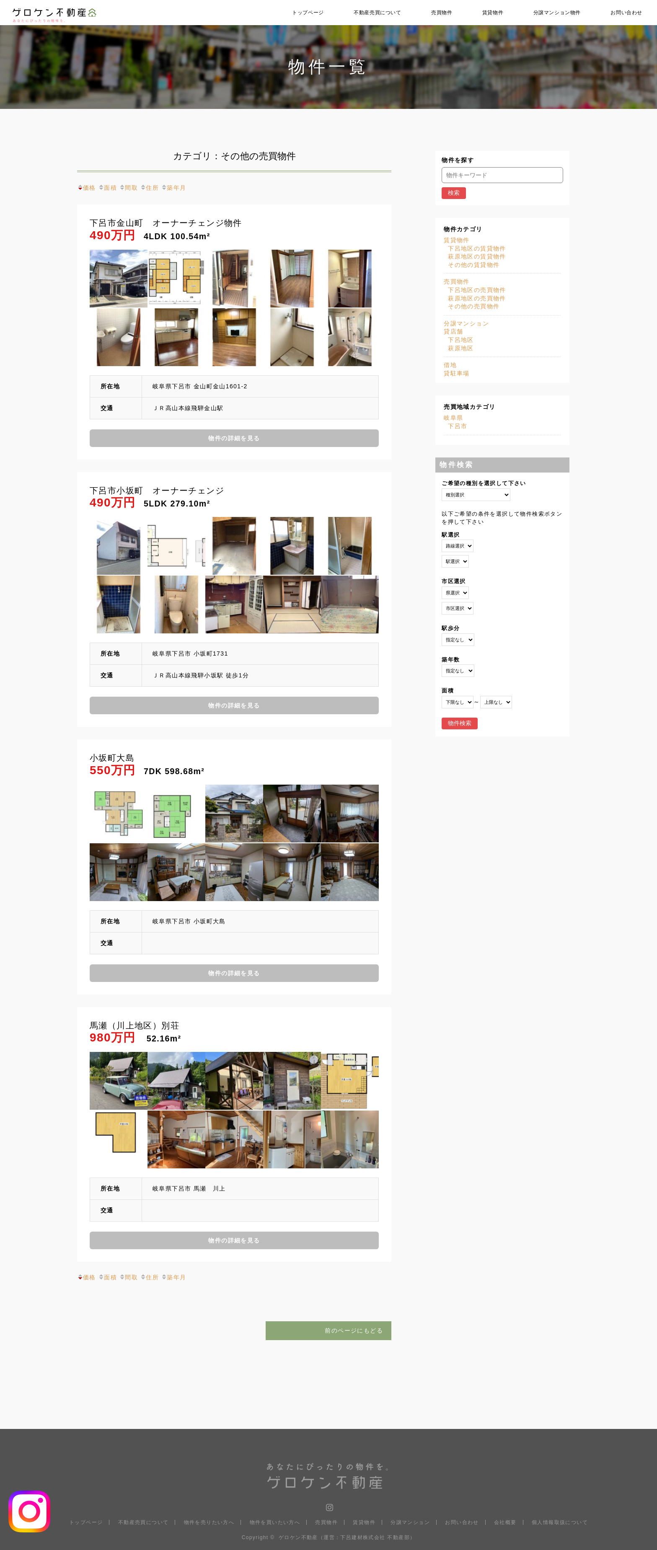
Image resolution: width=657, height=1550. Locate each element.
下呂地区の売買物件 (477, 290)
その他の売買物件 (473, 306)
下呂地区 (461, 339)
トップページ (308, 13)
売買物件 (441, 13)
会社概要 (505, 1522)
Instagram (328, 1505)
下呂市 (457, 426)
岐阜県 (453, 417)
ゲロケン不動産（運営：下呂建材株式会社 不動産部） (347, 1537)
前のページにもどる (354, 1330)
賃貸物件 (492, 13)
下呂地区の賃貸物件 (477, 248)
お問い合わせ (626, 13)
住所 (149, 187)
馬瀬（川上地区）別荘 (134, 1025)
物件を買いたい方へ (275, 1522)
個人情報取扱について (560, 1522)
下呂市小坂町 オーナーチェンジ (157, 490)
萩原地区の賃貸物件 (477, 256)
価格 (86, 187)
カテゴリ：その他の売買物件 (234, 156)
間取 (128, 187)
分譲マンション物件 (557, 13)
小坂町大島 (112, 758)
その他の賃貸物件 (473, 264)
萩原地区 (461, 348)
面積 (107, 187)
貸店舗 (453, 331)
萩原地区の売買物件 (477, 298)
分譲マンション (466, 323)
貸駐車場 (457, 373)
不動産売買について (377, 13)
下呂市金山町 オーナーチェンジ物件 (166, 223)
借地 (450, 365)
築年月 (173, 187)
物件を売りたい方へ (209, 1522)
